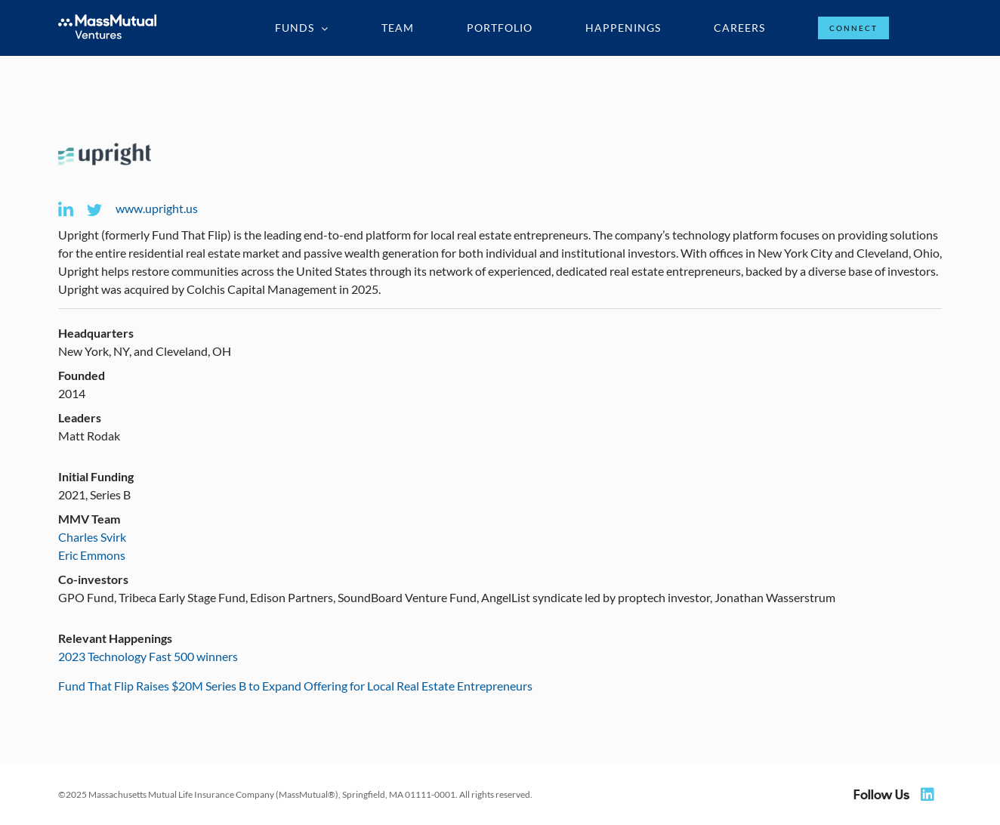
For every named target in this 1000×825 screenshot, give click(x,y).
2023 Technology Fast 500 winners (148, 656)
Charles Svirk (92, 537)
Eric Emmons (91, 555)
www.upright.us (157, 208)
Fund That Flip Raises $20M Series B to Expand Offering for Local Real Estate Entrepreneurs (295, 685)
